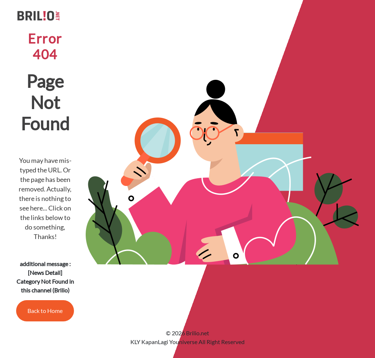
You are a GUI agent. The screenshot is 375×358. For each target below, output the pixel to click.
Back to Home (45, 310)
